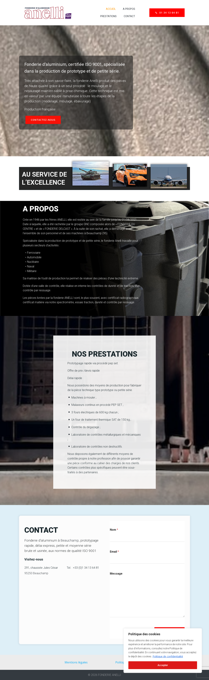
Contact (129, 16)
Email (114, 551)
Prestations (108, 16)
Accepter (163, 665)
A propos (129, 8)
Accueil (111, 8)
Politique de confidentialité (168, 656)
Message (116, 573)
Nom (114, 529)
